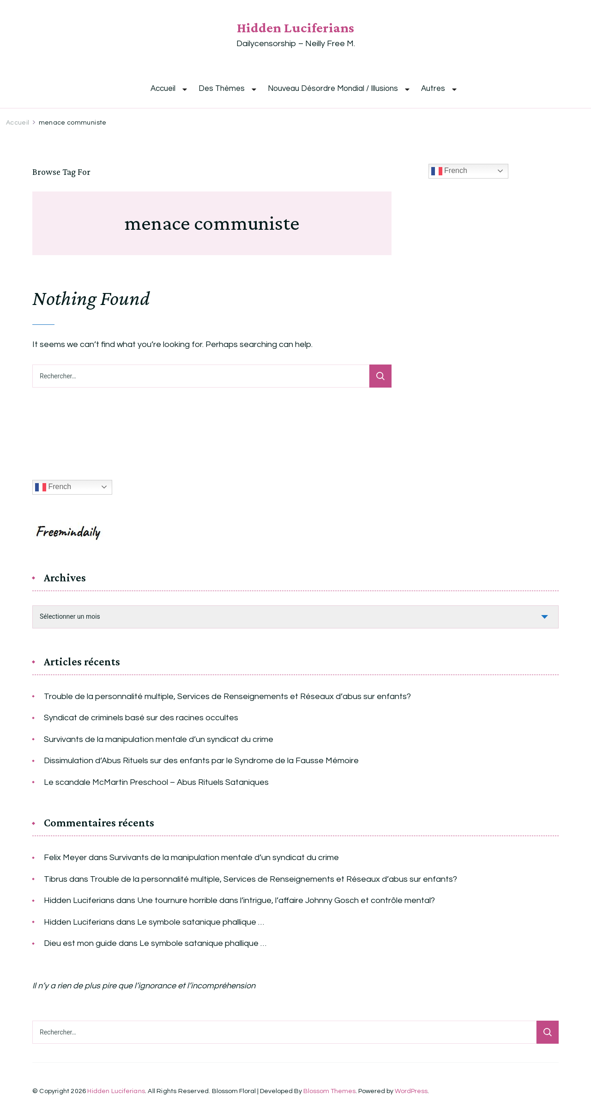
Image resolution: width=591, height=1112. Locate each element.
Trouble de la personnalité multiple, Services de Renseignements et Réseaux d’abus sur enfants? (227, 696)
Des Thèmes (222, 89)
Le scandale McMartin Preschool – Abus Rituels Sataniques (156, 782)
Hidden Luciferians (295, 27)
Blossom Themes (329, 1091)
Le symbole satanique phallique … (200, 922)
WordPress (411, 1091)
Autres (433, 89)
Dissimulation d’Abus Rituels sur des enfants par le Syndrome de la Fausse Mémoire (201, 760)
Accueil (163, 89)
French (449, 171)
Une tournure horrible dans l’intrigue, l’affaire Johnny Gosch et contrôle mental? (286, 900)
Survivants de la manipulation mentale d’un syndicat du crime (158, 739)
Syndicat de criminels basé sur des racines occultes (141, 717)
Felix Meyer (65, 857)
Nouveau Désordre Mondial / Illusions (333, 89)
